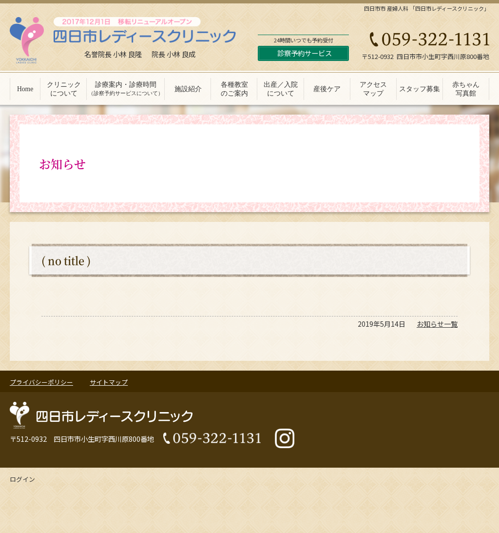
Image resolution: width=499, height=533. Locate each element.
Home (25, 89)
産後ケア (327, 89)
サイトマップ (109, 382)
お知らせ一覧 (437, 324)
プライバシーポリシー (41, 382)
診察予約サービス (304, 53)
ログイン (22, 479)
